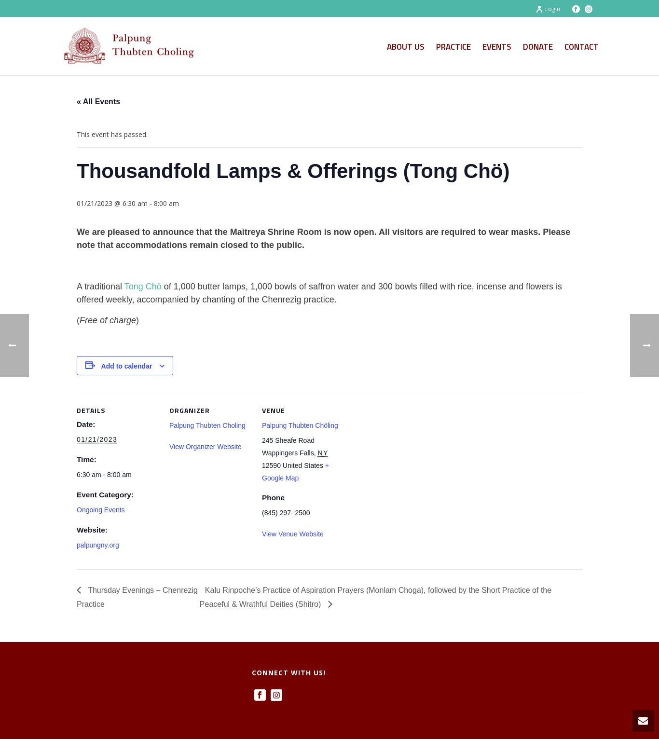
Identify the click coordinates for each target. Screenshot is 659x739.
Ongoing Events (101, 510)
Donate (538, 47)
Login (547, 9)
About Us (406, 47)
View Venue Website (293, 534)
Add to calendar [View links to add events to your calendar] (126, 366)
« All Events (98, 101)
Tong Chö (143, 286)
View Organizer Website (205, 447)
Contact (581, 47)
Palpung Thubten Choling (207, 425)
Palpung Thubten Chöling (300, 425)
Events (496, 47)
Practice (453, 47)
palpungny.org (98, 545)
